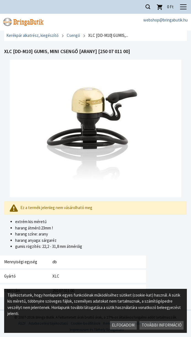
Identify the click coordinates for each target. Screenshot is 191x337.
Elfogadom (123, 325)
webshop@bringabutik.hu (165, 20)
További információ (162, 325)
